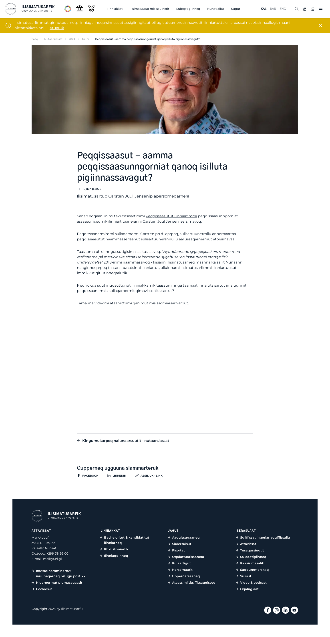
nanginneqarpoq (92, 268)
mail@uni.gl (52, 559)
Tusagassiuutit (252, 550)
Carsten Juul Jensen (161, 221)
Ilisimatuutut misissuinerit (149, 8)
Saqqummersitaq (254, 570)
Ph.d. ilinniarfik (116, 549)
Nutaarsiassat (53, 39)
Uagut (235, 8)
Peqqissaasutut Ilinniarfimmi (171, 216)
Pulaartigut (181, 563)
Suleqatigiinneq (188, 8)
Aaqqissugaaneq (186, 537)
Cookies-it (44, 589)
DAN (273, 9)
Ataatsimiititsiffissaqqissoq (193, 583)
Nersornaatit (182, 570)
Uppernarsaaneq (186, 576)
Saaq (35, 39)
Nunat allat (215, 8)
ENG (283, 9)
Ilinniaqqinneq (116, 556)
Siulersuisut (181, 544)
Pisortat (178, 550)
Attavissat (248, 544)
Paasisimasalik (252, 563)
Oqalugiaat (249, 589)
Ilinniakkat (115, 8)
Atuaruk (57, 28)
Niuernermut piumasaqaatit (59, 583)
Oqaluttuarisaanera (188, 557)
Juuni (85, 39)
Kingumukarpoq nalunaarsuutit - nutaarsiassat (125, 441)
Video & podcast (253, 583)
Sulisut (245, 576)
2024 (72, 39)
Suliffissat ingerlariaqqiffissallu (265, 537)
